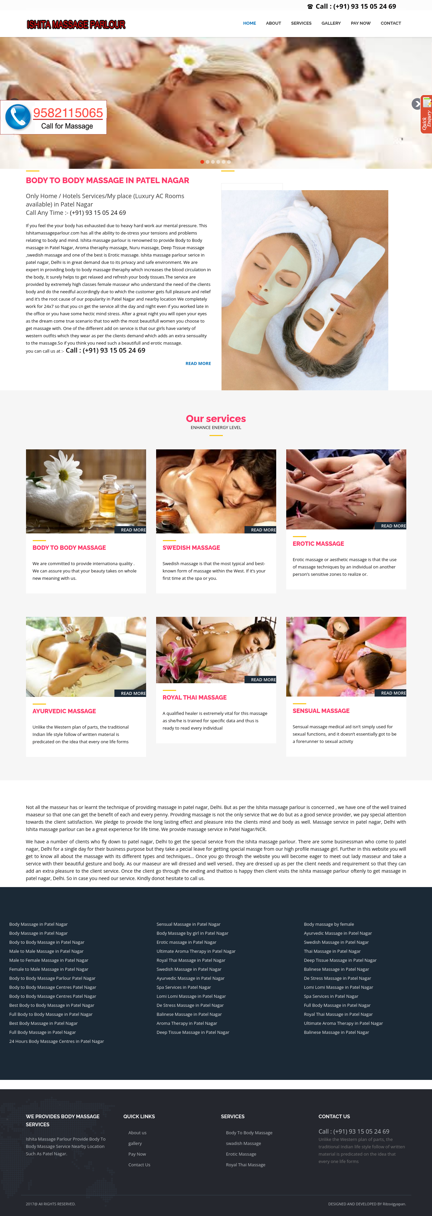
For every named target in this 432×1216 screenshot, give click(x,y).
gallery (135, 1143)
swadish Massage (243, 1143)
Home (249, 23)
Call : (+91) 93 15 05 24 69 (356, 6)
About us (137, 1133)
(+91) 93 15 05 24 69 (98, 213)
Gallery (331, 23)
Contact (391, 23)
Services (301, 23)
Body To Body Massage (249, 1133)
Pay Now (361, 23)
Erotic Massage (241, 1154)
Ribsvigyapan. (394, 1203)
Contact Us (139, 1165)
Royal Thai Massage (246, 1165)
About (273, 23)
